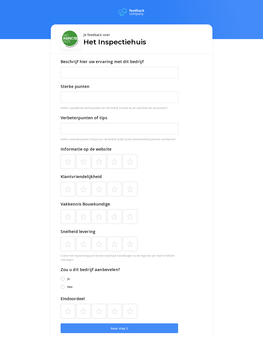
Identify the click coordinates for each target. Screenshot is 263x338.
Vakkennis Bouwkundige (85, 204)
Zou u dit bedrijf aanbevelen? (90, 269)
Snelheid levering (78, 231)
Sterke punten (75, 86)
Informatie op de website (86, 149)
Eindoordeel (73, 298)
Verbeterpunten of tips (84, 117)
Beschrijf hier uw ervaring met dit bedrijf (102, 61)
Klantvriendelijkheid (81, 176)
